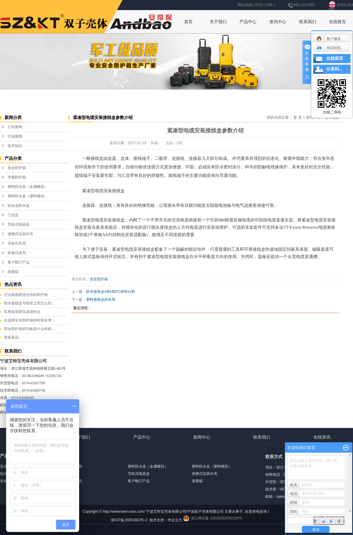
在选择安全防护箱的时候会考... (29, 320)
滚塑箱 (13, 272)
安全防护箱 (17, 168)
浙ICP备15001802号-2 (129, 520)
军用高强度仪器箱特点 (22, 312)
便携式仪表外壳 (20, 234)
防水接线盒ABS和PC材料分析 (110, 291)
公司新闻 (15, 127)
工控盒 (13, 215)
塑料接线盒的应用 (100, 299)
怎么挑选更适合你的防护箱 (26, 295)
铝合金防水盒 (19, 205)
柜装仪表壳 (17, 253)
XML (269, 5)
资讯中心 (277, 21)
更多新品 (11, 337)
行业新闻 (15, 136)
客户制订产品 (19, 262)
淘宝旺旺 (328, 47)
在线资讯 (321, 437)
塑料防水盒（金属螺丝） (28, 187)
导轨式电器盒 (19, 224)
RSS (259, 5)
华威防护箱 (17, 177)
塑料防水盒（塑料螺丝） (28, 196)
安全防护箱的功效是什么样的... (29, 329)
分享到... (334, 69)
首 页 (297, 117)
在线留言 (337, 21)
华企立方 (175, 520)
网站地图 (245, 5)
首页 (188, 21)
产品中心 (248, 21)
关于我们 (218, 21)
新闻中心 (201, 437)
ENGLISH (340, 5)
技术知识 (15, 146)
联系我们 (307, 21)
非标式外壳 (17, 243)
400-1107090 (301, 5)
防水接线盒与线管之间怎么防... (29, 303)
